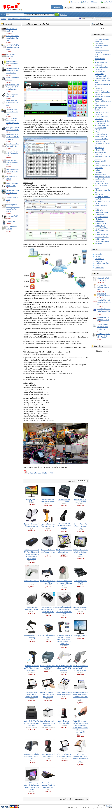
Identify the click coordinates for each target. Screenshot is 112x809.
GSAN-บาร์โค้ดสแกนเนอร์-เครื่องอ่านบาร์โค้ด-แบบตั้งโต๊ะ (64, 583)
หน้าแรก (57, 8)
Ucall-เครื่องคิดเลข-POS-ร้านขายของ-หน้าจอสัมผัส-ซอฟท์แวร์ (47, 695)
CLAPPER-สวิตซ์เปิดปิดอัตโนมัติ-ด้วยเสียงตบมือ (12, 47)
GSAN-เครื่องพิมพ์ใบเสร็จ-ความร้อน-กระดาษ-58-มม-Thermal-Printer (48, 610)
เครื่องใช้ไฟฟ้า (99, 194)
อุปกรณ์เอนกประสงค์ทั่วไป (102, 241)
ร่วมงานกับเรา (99, 261)
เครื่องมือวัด (98, 219)
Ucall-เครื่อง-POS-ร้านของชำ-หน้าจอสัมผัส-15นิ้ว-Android (31, 695)
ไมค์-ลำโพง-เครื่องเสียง (101, 237)
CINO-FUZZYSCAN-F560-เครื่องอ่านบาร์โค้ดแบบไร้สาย (64, 526)
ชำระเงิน (104, 8)
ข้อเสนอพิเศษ (75, 2)
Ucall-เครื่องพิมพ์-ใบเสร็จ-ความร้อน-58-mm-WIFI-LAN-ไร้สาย (31, 723)
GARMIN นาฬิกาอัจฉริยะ (102, 80)
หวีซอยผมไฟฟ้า (11, 221)
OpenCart (109, 806)
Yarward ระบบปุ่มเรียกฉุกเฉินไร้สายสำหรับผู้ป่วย (102, 327)
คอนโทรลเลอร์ (99, 119)
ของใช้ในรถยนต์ (100, 239)
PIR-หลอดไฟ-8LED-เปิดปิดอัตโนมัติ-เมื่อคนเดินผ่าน (12, 137)
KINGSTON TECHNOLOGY (99, 89)
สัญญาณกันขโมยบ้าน (101, 217)
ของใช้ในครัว (99, 210)
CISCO (97, 61)
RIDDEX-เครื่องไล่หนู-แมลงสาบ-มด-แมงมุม (12, 162)
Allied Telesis (99, 43)
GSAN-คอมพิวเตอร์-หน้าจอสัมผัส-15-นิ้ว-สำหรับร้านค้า (80, 552)
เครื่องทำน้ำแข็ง (99, 148)
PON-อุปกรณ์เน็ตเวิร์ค (101, 105)
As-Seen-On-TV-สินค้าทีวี (102, 212)
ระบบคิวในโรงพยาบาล (101, 125)
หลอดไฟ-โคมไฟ (100, 226)
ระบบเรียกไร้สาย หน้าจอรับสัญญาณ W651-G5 (103, 311)
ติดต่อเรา (96, 2)
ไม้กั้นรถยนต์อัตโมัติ (101, 161)
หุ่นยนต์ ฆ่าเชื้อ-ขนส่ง (101, 134)
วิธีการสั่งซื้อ (98, 254)
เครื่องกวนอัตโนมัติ (12, 216)
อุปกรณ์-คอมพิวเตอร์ (101, 137)
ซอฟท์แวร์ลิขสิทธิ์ (100, 123)
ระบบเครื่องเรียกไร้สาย (101, 183)
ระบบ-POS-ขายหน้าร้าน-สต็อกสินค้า (19, 19)
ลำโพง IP (97, 130)
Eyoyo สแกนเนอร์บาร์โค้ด (102, 78)
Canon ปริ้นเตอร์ (100, 59)
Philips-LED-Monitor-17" (80, 635)
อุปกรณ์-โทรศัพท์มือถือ (101, 139)
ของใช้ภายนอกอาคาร (101, 235)
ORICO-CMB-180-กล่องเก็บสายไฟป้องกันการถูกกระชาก (12, 121)
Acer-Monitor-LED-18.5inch (31, 500)
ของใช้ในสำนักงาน (100, 223)
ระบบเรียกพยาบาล (100, 128)
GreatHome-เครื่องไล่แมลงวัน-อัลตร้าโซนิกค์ (12, 38)
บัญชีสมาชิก (80, 8)
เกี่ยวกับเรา (98, 256)
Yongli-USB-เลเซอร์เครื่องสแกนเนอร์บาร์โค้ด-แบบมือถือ (31, 756)
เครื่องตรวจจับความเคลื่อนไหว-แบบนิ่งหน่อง (12, 153)
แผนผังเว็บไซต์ (107, 2)
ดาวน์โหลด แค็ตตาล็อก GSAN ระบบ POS (38, 473)
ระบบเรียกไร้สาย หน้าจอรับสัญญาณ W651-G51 (103, 302)
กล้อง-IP (97, 163)
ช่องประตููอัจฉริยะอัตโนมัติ (102, 121)
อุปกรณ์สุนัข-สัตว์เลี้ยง (101, 228)
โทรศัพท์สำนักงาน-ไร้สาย (102, 177)
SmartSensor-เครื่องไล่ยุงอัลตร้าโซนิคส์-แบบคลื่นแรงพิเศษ (12, 87)
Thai (82, 18)
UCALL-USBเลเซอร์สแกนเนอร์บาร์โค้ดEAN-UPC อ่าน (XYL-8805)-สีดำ (80, 668)
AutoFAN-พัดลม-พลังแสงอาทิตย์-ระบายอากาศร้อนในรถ (12, 71)
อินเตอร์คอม (98, 172)
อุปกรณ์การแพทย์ (100, 141)
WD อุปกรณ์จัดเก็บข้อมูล (102, 116)
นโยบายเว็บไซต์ (99, 259)
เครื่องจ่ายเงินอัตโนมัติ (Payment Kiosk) (103, 287)
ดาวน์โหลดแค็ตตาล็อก (101, 263)
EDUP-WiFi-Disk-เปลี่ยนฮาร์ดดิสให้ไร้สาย (12, 103)
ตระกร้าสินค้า (92, 8)
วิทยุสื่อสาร (98, 170)
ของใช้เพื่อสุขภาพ (100, 221)
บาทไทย (98, 19)
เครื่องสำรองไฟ (99, 150)
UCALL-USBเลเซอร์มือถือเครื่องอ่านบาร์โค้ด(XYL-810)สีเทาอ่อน (64, 668)
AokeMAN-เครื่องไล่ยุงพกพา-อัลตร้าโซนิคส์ (12, 112)
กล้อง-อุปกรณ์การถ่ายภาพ (102, 165)
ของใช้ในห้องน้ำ (100, 214)
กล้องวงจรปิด (99, 168)
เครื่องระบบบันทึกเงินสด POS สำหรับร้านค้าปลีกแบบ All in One (48, 785)
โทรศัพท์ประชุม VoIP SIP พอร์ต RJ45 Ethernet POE (103, 336)
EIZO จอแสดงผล (100, 71)
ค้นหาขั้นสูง (63, 15)
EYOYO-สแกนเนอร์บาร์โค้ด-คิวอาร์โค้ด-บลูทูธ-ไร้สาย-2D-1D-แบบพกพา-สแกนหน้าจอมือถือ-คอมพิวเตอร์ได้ (31, 554)
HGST (96, 82)
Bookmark (86, 2)
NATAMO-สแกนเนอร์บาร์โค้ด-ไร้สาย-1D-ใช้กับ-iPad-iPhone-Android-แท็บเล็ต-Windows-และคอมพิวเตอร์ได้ (64, 640)
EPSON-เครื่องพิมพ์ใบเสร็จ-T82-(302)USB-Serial (80, 526)
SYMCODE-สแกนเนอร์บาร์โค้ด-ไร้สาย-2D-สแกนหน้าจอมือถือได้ (31, 668)
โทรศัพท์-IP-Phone (100, 174)
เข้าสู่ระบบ (68, 8)
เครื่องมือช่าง (98, 243)
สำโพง (97, 132)
